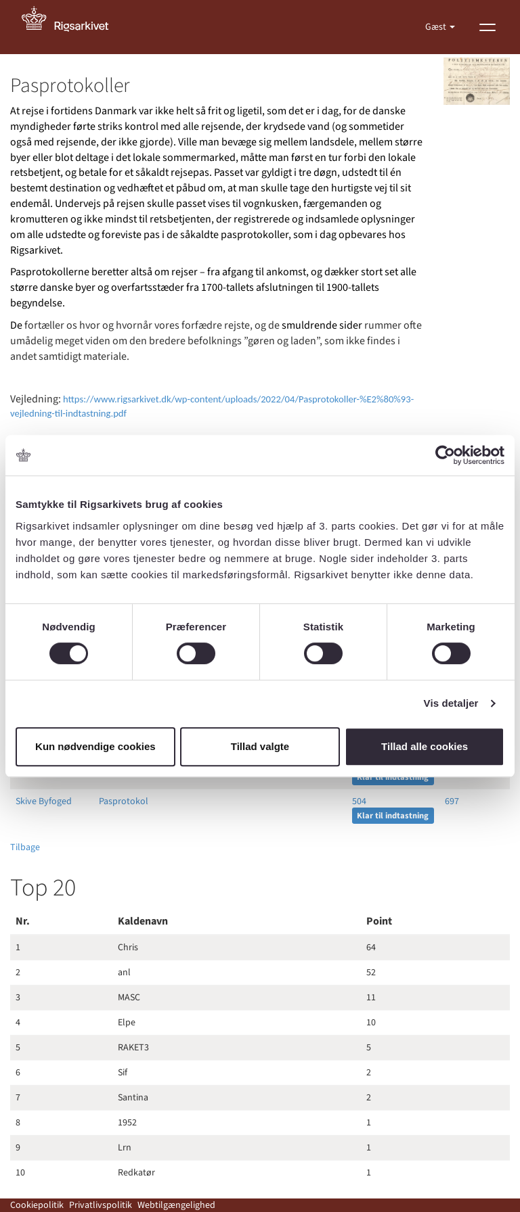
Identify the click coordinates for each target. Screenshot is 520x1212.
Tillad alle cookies (424, 746)
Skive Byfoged (44, 801)
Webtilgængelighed (176, 1205)
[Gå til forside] (72, 27)
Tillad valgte (260, 746)
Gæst (436, 27)
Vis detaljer (451, 703)
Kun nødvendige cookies (95, 746)
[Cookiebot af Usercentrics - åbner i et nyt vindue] (445, 455)
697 (452, 801)
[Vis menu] (487, 27)
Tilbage (25, 847)
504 (359, 801)
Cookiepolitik (37, 1205)
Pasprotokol (123, 801)
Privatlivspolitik (100, 1205)
